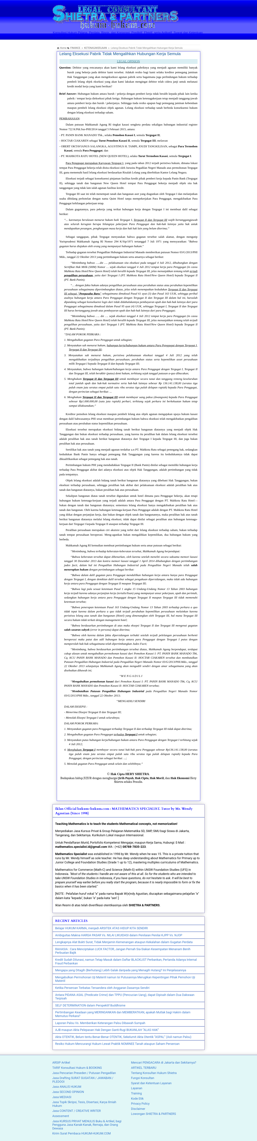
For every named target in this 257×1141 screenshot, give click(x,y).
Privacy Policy (140, 1103)
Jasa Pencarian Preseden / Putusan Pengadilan (84, 1073)
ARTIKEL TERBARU (143, 1067)
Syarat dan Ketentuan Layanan (151, 1083)
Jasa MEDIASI (61, 1097)
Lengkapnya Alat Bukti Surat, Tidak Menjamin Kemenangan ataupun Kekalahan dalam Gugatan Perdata (124, 942)
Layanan (136, 1088)
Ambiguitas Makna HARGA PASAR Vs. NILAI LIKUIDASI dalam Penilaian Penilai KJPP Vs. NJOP (118, 935)
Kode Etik (137, 1098)
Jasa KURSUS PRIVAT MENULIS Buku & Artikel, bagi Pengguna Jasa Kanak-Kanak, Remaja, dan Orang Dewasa (87, 1124)
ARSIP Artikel (61, 1062)
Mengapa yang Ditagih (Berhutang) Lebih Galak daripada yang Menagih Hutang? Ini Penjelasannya (120, 970)
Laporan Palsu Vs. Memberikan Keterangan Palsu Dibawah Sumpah (100, 1023)
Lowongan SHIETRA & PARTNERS (153, 1114)
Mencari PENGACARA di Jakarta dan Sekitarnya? (163, 1062)
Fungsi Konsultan (142, 1078)
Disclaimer (138, 1109)
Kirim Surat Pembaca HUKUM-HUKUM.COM (81, 1133)
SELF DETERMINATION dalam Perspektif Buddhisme (90, 1005)
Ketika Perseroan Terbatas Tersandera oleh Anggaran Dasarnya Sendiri (102, 988)
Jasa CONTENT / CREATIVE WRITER (76, 1111)
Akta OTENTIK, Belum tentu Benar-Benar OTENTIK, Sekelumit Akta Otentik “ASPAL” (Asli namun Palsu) (123, 1037)
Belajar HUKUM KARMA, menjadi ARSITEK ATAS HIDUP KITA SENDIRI (101, 928)
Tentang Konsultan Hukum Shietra (154, 1073)
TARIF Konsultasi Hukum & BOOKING (77, 1067)
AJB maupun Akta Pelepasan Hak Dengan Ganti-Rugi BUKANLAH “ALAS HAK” (107, 1030)
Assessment (60, 1116)
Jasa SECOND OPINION (68, 1092)
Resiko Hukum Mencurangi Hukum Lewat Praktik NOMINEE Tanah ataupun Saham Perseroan (117, 1043)
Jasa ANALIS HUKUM (66, 1086)
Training (136, 1093)
